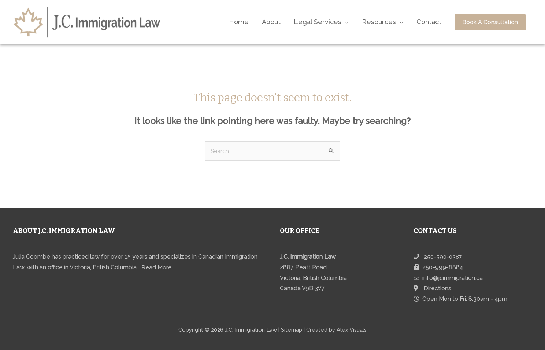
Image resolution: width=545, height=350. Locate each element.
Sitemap (291, 330)
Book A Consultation (490, 22)
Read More (156, 267)
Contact (428, 22)
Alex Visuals (351, 330)
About (271, 22)
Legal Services (317, 22)
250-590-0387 (444, 257)
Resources (379, 22)
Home (239, 22)
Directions (437, 288)
